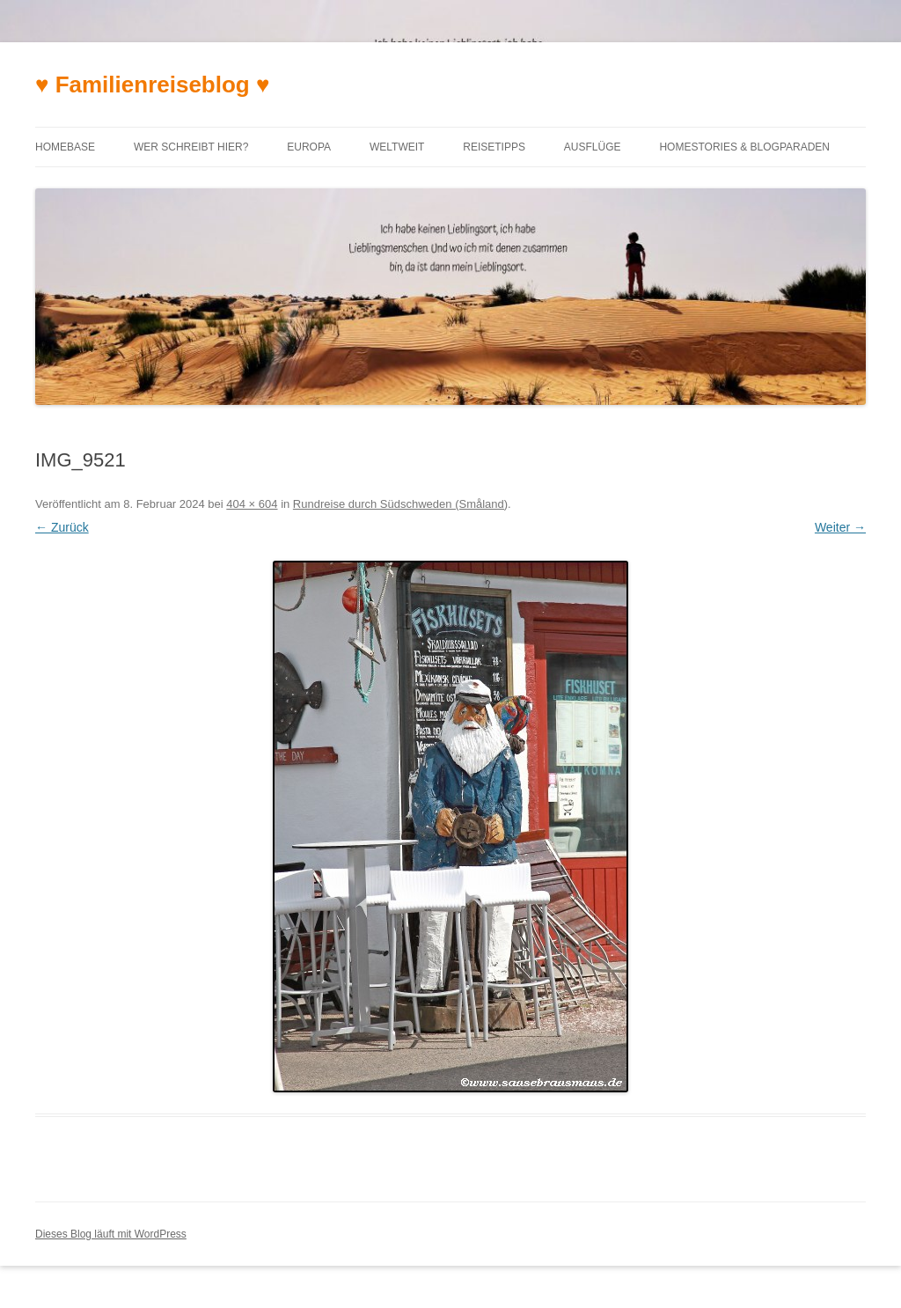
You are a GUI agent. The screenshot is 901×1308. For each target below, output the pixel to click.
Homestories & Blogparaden (744, 147)
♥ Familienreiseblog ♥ (152, 84)
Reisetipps (494, 147)
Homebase (65, 147)
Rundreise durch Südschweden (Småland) (400, 504)
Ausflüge (592, 147)
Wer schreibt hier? (191, 147)
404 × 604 (251, 504)
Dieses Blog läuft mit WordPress (111, 1234)
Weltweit (397, 147)
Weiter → (840, 527)
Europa (309, 147)
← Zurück (62, 527)
